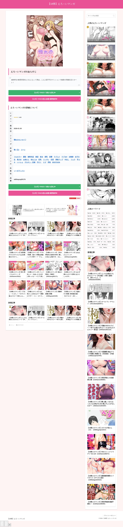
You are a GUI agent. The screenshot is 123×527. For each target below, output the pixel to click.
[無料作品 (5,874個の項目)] (94, 230)
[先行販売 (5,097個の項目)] (100, 236)
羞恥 (24, 157)
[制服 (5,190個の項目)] (111, 233)
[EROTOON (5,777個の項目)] (108, 230)
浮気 (49, 162)
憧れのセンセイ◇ (20, 140)
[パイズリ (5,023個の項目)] (110, 236)
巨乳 (40, 159)
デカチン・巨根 (30, 162)
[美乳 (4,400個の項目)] (111, 242)
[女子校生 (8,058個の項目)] (94, 224)
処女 (41, 157)
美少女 (19, 159)
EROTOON (56, 162)
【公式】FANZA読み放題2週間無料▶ (45, 99)
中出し (67, 159)
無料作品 (31, 157)
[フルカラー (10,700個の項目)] (107, 222)
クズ (44, 162)
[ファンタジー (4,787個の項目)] (107, 239)
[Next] (6, 523)
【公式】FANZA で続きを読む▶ (44, 92)
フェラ (73, 159)
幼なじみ (34, 159)
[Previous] (2, 523)
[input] (101, 16)
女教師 (71, 157)
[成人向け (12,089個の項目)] (108, 219)
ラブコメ (57, 157)
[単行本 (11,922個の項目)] (93, 222)
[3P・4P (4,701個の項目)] (102, 242)
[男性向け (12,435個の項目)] (94, 219)
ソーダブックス (19, 171)
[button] (78, 229)
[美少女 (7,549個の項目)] (92, 227)
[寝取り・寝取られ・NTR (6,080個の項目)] (106, 227)
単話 (36, 157)
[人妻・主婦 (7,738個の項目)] (108, 224)
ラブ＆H (64, 157)
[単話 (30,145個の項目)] (91, 213)
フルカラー (18, 157)
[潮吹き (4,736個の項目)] (91, 242)
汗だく (39, 162)
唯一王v (16, 150)
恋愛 (50, 157)
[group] (17, 229)
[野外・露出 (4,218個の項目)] (95, 247)
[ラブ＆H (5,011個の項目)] (93, 239)
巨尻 (52, 159)
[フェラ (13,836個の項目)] (108, 216)
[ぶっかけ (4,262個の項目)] (94, 244)
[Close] (9, 524)
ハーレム (20, 162)
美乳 (46, 157)
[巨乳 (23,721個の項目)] (100, 213)
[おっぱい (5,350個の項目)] (92, 233)
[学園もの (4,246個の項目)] (108, 244)
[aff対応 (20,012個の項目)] (94, 216)
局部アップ (59, 159)
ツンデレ (46, 159)
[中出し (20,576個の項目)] (110, 213)
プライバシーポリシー (110, 515)
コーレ (23, 150)
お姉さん (26, 159)
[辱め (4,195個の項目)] (109, 247)
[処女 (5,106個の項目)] (91, 236)
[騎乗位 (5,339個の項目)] (102, 233)
